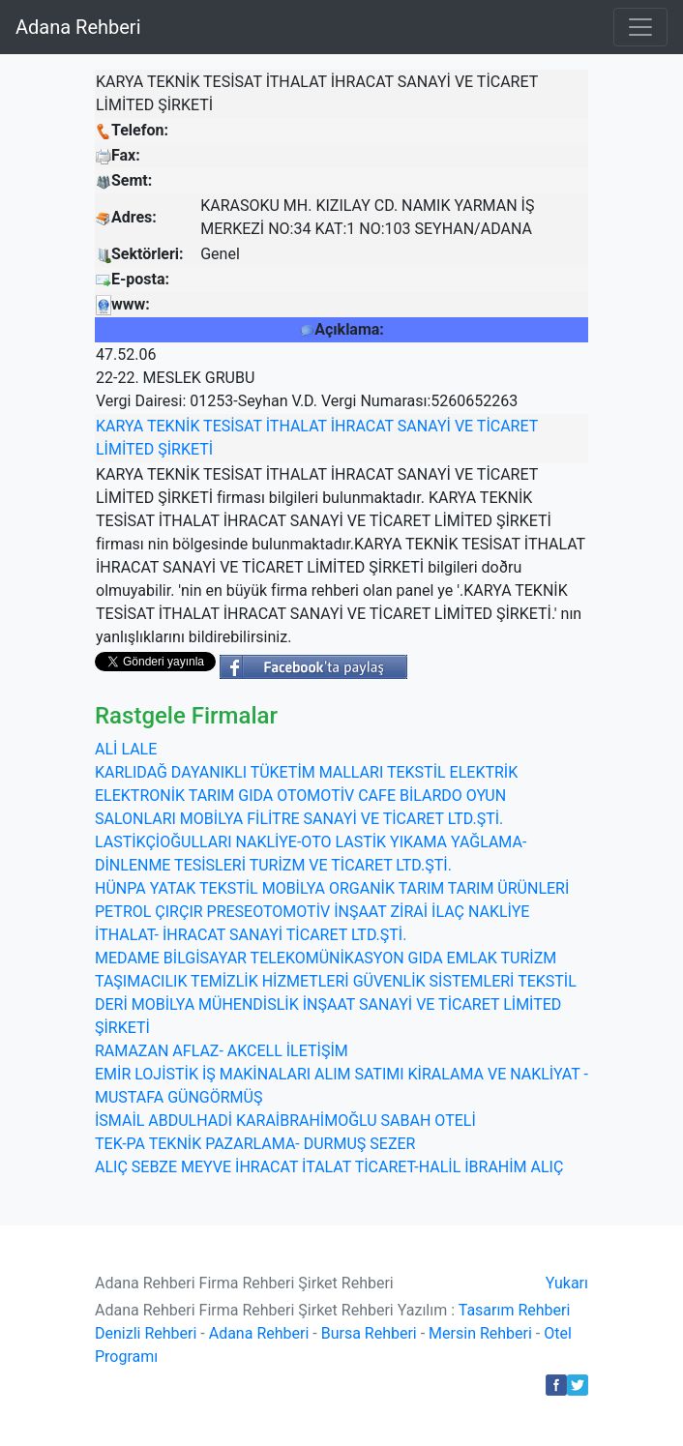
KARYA (119, 426)
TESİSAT (232, 426)
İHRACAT (362, 426)
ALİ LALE (126, 749)
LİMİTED (125, 449)
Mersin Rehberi (480, 1333)
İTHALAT (296, 426)
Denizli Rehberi (145, 1333)
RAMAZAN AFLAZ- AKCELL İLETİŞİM (221, 1051)
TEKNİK (173, 426)
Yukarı (567, 1283)
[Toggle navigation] (640, 27)
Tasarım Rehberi (515, 1310)
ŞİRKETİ (185, 449)
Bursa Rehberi (369, 1333)
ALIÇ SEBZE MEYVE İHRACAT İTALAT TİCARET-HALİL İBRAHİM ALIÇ (329, 1167)
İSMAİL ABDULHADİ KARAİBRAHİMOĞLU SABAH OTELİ (285, 1120)
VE (464, 426)
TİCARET (507, 426)
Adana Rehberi (78, 27)
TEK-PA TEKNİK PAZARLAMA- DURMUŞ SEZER (255, 1144)
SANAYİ (424, 426)
